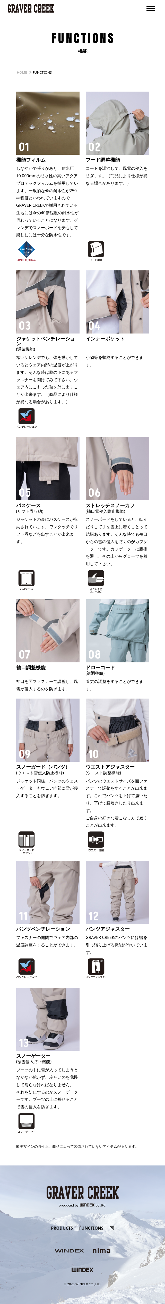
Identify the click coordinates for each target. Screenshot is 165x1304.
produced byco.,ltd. (82, 1205)
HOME (22, 72)
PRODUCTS (62, 1228)
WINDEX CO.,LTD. (88, 1284)
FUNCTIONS (91, 1228)
